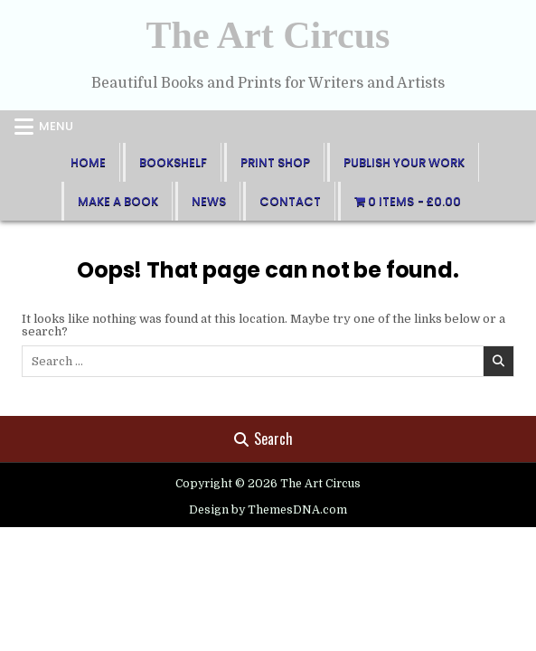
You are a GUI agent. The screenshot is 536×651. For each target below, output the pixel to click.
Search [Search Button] (263, 438)
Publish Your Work (404, 162)
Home (88, 162)
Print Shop (275, 162)
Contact (290, 201)
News (209, 201)
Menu (56, 126)
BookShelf (173, 162)
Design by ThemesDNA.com (268, 510)
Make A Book (118, 201)
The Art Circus (268, 35)
